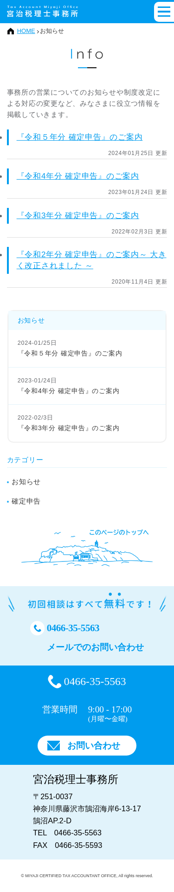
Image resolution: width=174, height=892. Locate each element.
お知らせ (26, 481)
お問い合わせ (93, 745)
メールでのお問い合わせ (95, 647)
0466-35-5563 (73, 627)
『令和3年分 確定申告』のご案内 (78, 215)
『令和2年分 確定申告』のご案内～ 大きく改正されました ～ (92, 260)
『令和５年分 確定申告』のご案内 (80, 137)
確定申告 (26, 501)
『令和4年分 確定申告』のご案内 (78, 176)
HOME (26, 30)
